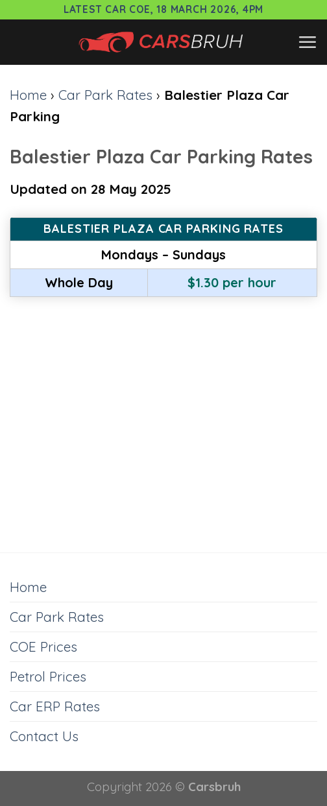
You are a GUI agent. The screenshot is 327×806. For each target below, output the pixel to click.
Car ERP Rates (55, 706)
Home (28, 94)
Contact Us (44, 736)
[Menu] (307, 42)
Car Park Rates (105, 94)
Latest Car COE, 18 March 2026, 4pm (163, 9)
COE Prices (43, 646)
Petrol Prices (48, 676)
